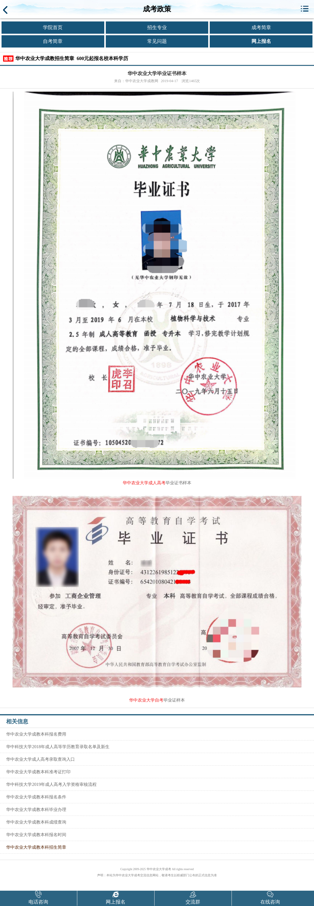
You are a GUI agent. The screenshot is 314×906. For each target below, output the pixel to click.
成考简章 (261, 27)
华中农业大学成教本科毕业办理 (36, 809)
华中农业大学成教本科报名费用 (36, 734)
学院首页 (53, 27)
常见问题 (157, 41)
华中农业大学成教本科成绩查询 (36, 822)
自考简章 (53, 41)
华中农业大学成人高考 (144, 483)
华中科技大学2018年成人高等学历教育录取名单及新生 (57, 746)
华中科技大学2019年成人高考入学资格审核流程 (51, 784)
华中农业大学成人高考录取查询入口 (40, 759)
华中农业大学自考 (146, 700)
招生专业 (157, 27)
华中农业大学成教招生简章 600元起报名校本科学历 (71, 58)
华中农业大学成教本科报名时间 (36, 834)
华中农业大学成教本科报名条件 (36, 796)
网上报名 (261, 41)
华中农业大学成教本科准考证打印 (38, 771)
